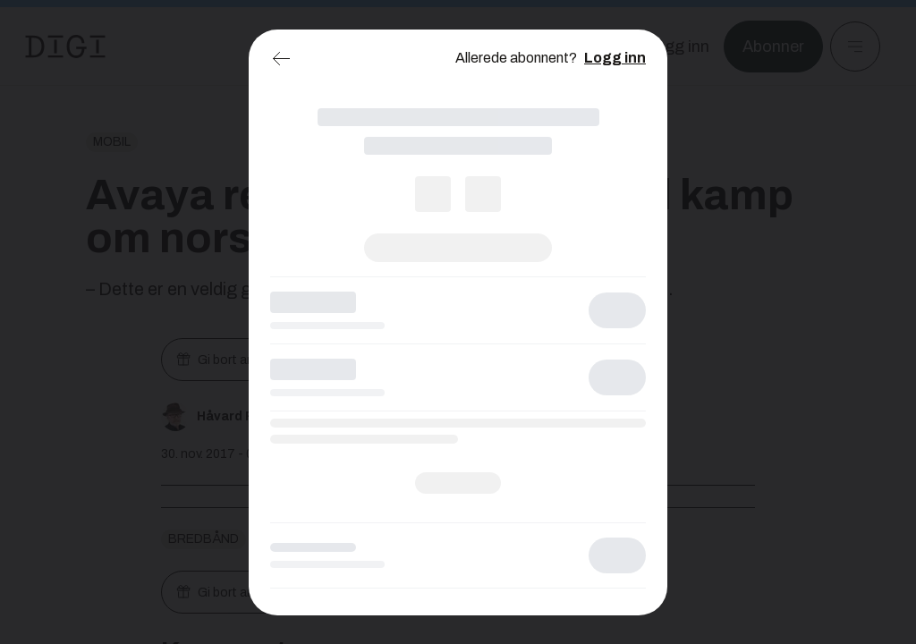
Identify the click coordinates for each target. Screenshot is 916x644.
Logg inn (615, 57)
